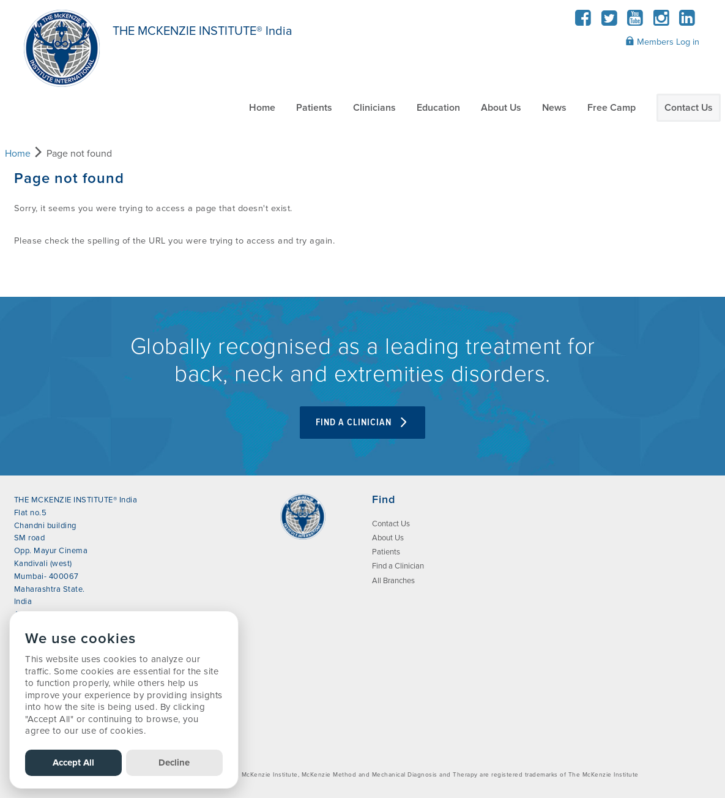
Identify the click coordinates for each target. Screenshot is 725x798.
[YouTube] (635, 22)
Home (262, 108)
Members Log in (662, 41)
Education (438, 108)
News (554, 108)
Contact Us (688, 108)
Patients (314, 108)
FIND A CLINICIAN (362, 422)
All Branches (393, 581)
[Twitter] (609, 22)
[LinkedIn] (687, 22)
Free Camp (611, 108)
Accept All (73, 762)
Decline (174, 762)
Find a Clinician (398, 566)
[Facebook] (583, 22)
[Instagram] (661, 22)
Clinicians (374, 108)
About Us (501, 108)
